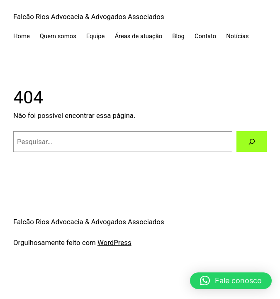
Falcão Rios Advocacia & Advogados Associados (88, 16)
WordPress (114, 242)
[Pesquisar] (251, 141)
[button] (231, 280)
